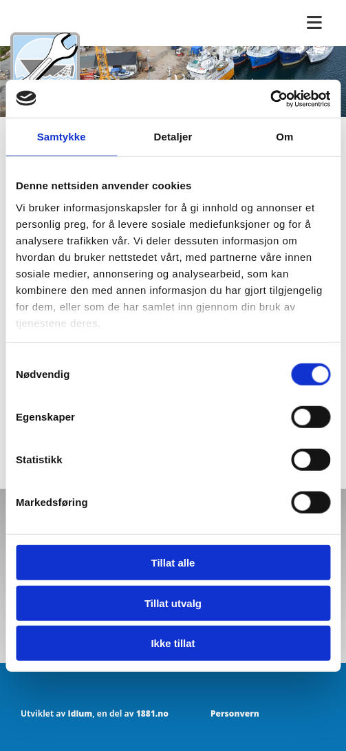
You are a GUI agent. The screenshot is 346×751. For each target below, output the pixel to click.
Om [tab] (284, 136)
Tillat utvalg (173, 603)
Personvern (234, 713)
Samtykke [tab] (61, 136)
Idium (79, 713)
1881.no (152, 713)
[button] (314, 23)
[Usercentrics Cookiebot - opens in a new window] (270, 98)
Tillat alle (173, 563)
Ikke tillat (173, 643)
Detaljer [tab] (173, 136)
